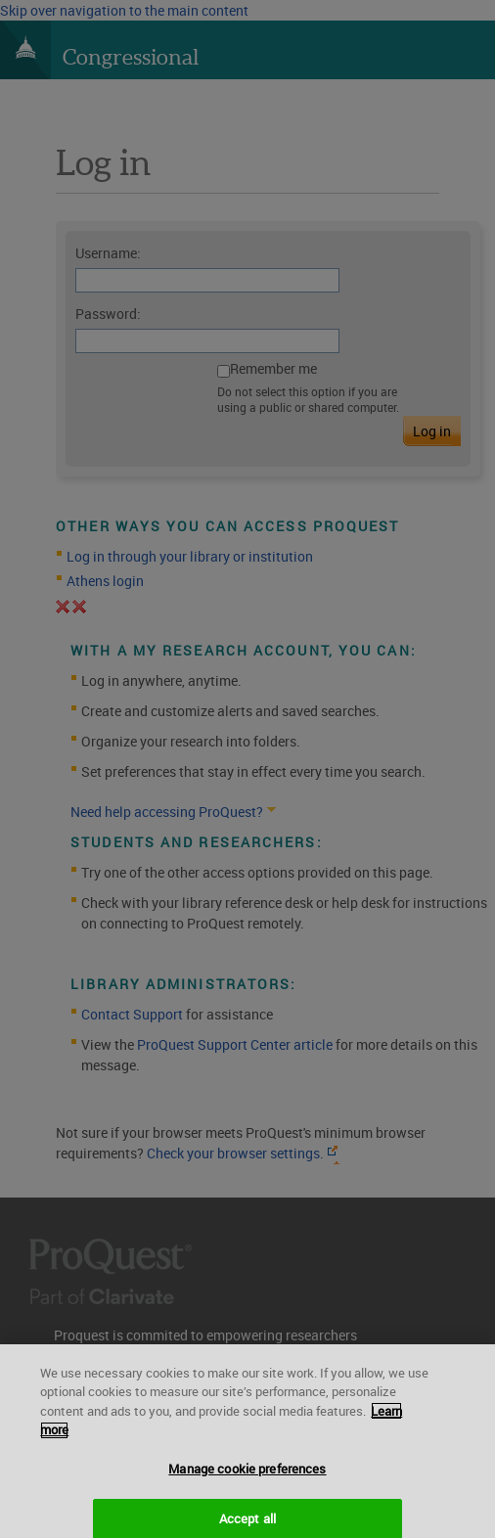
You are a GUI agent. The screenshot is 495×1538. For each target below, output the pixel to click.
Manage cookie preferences (247, 1477)
